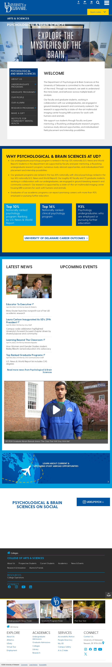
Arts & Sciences (18, 18)
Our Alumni (17, 102)
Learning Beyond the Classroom (24, 339)
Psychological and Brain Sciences (23, 72)
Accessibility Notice (66, 636)
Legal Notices (33, 665)
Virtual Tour (11, 647)
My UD (61, 643)
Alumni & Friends (36, 568)
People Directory (65, 640)
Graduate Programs (23, 92)
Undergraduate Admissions (38, 637)
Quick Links (95, 12)
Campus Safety (64, 647)
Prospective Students (27, 563)
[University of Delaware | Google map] (103, 643)
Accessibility (43, 665)
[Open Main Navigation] (106, 3)
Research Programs (22, 108)
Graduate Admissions (41, 642)
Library (35, 649)
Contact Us (88, 636)
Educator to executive (18, 304)
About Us (16, 79)
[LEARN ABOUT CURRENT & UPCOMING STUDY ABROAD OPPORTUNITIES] (56, 468)
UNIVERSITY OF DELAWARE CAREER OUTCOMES (55, 238)
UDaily (9, 643)
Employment (12, 650)
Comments (24, 665)
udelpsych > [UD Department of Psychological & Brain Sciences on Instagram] (93, 501)
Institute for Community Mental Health (22, 120)
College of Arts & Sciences (25, 558)
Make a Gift (18, 113)
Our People (17, 97)
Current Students (47, 563)
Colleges (36, 646)
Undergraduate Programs (20, 85)
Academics (62, 563)
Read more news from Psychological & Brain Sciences (29, 370)
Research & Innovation (16, 568)
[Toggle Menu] (35, 84)
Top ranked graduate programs (24, 354)
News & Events (77, 563)
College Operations (15, 577)
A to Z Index (63, 650)
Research (36, 653)
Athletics (10, 640)
